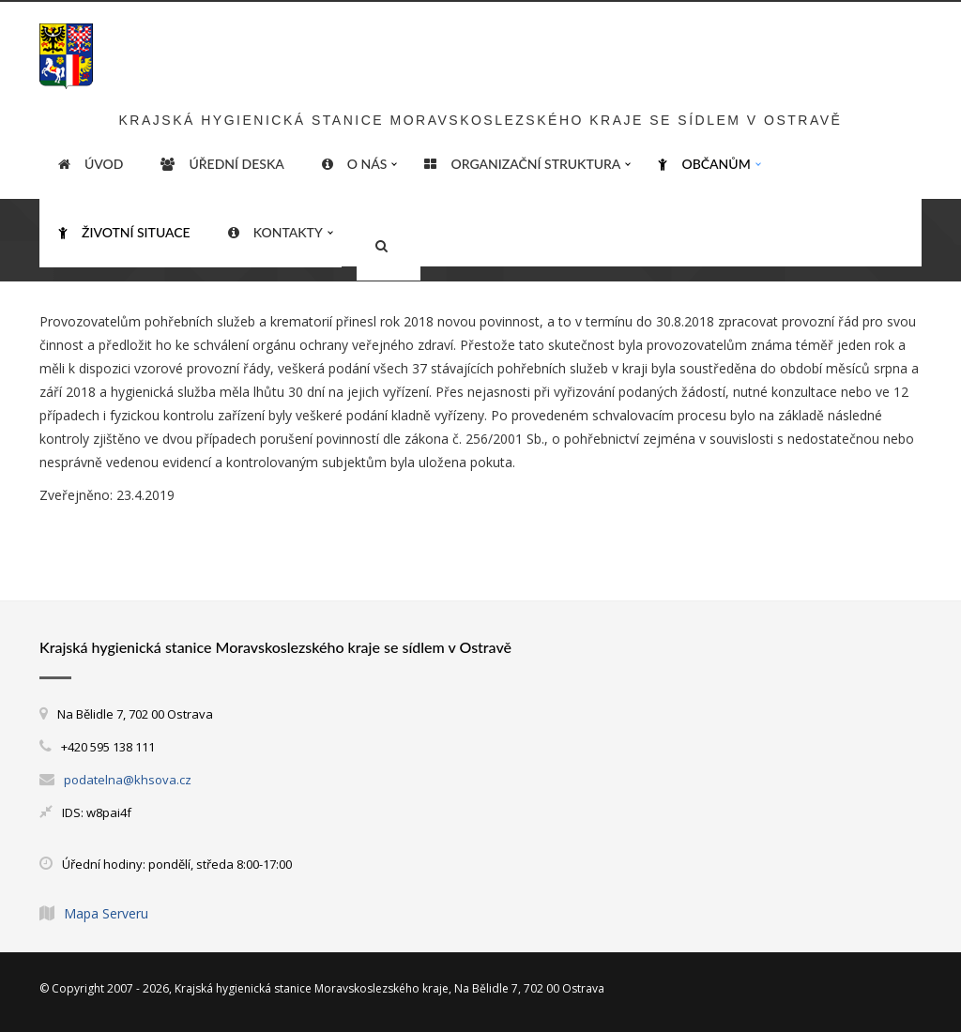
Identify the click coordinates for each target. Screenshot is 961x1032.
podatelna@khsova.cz (127, 779)
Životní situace (124, 233)
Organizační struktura (522, 164)
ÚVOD (90, 164)
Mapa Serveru (106, 913)
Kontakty (275, 233)
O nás (355, 164)
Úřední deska (221, 164)
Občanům (704, 164)
